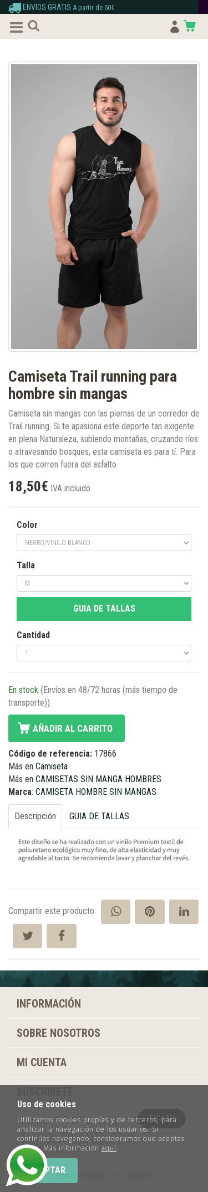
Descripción (35, 816)
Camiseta (51, 766)
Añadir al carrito (73, 728)
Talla (26, 565)
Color (27, 525)
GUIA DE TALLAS (104, 608)
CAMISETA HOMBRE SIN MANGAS (95, 792)
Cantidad (33, 635)
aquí (109, 1148)
